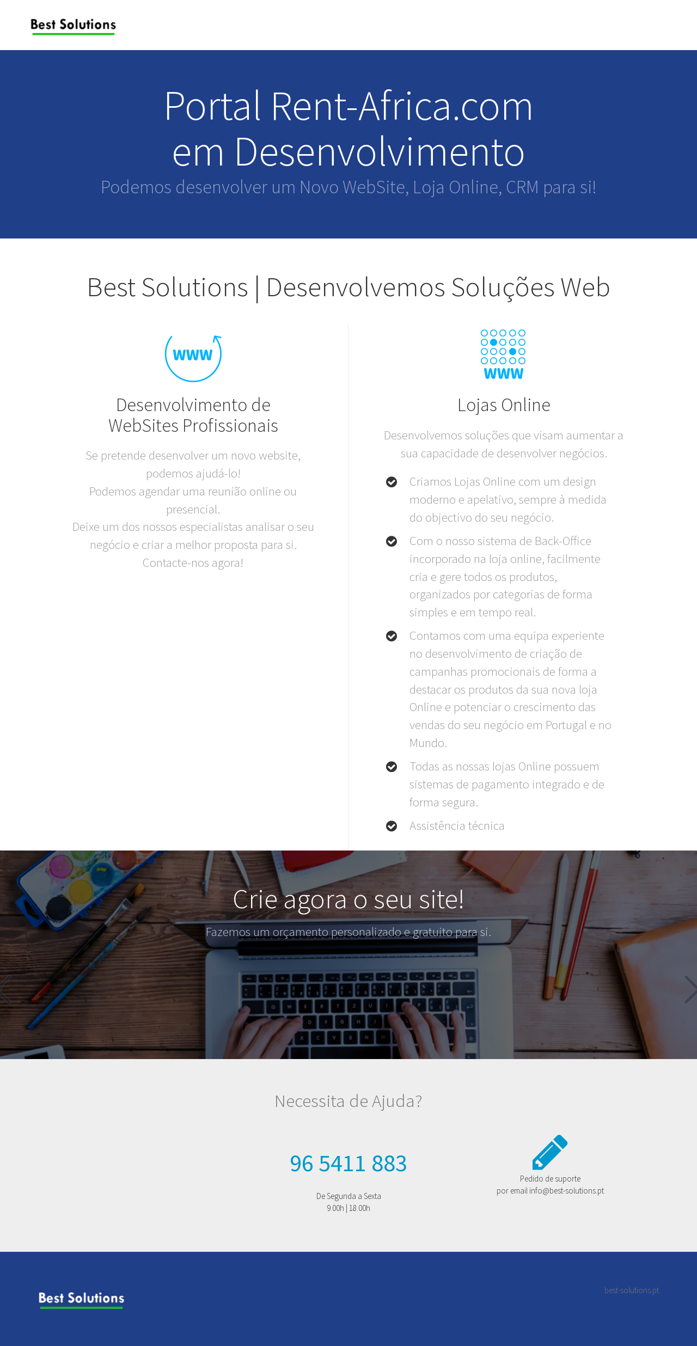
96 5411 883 (348, 1163)
